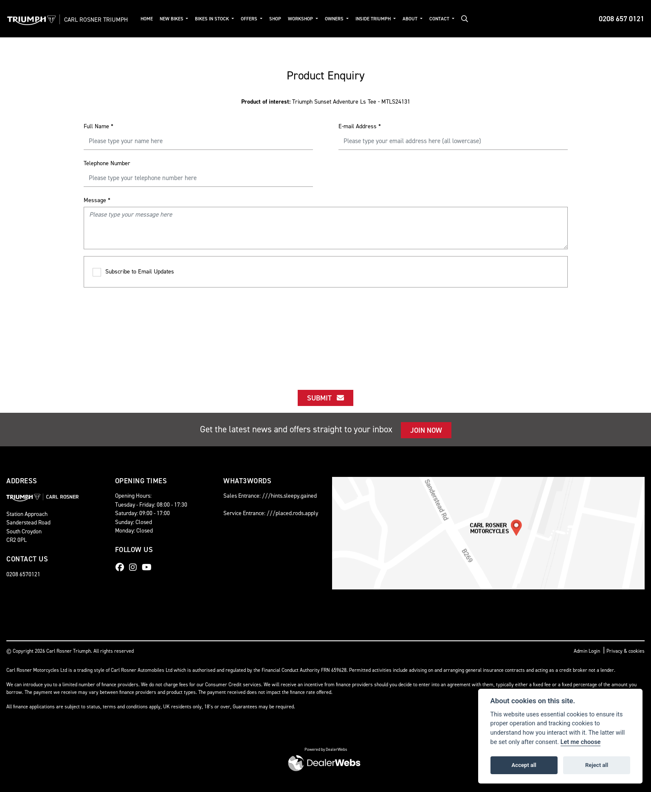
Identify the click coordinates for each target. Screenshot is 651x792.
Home (158, 19)
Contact (451, 19)
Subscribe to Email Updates (133, 272)
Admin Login (587, 651)
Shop (287, 19)
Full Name (98, 126)
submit (325, 398)
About (422, 19)
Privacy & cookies (625, 651)
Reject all (596, 765)
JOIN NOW (426, 430)
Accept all (524, 765)
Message (97, 200)
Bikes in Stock (224, 19)
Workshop (312, 19)
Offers (261, 19)
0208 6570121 (23, 574)
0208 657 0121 (621, 19)
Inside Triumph (384, 19)
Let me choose (581, 742)
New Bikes (183, 19)
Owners (346, 19)
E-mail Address (359, 126)
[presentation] (325, 330)
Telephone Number (107, 163)
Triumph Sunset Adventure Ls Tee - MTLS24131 (325, 102)
